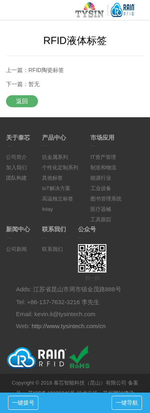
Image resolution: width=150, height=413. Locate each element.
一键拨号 (23, 402)
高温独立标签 (57, 199)
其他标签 (52, 178)
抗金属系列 (55, 157)
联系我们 (52, 249)
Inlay (47, 209)
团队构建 (16, 178)
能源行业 (100, 178)
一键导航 (127, 402)
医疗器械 (100, 209)
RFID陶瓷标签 (46, 70)
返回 (22, 101)
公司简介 (16, 157)
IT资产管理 (103, 157)
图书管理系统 (106, 199)
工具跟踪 (100, 220)
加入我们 (16, 167)
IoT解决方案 (56, 188)
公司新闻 (16, 249)
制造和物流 (103, 167)
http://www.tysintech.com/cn (69, 326)
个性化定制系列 (60, 167)
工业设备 (100, 188)
